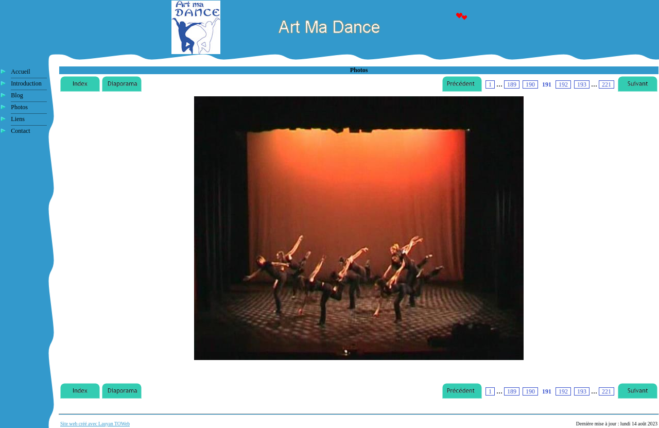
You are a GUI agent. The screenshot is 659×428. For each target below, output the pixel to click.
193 (581, 84)
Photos (19, 107)
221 (606, 84)
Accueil (20, 71)
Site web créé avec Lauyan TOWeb (95, 423)
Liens (18, 119)
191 (546, 84)
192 (563, 84)
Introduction (26, 83)
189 (511, 84)
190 (530, 84)
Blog (17, 95)
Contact (20, 130)
